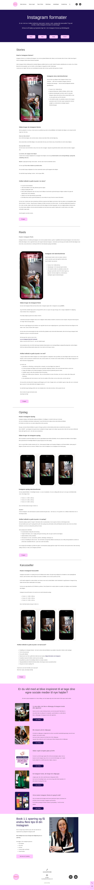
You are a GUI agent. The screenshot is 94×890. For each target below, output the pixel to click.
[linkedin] (80, 4)
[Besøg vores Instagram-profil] (77, 4)
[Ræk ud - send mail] (92, 886)
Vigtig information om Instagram (52, 656)
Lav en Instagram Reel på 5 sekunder (28, 339)
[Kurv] (69, 4)
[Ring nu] (92, 882)
